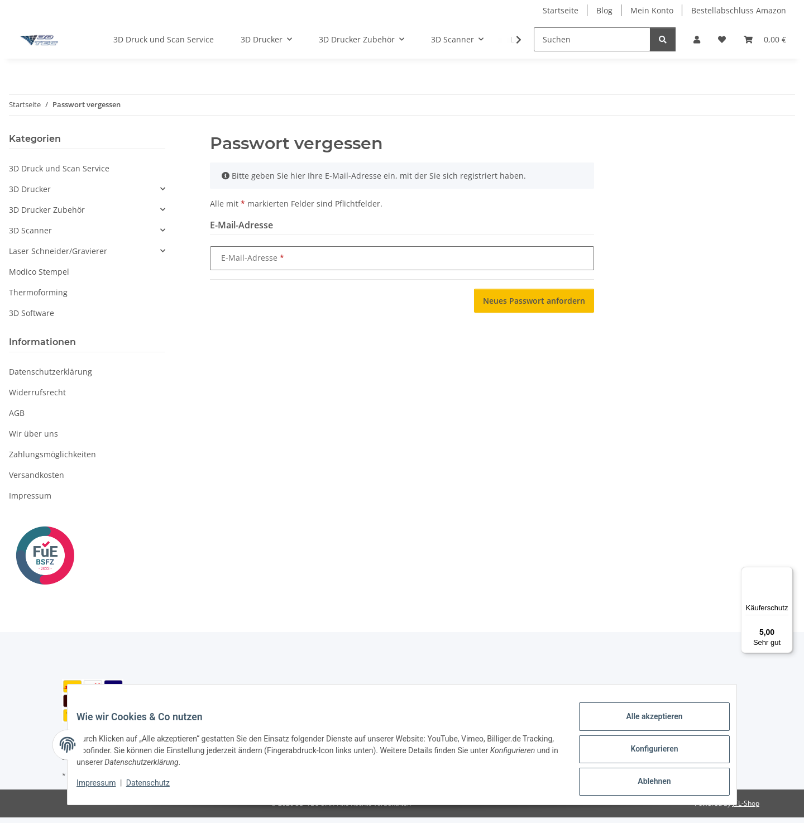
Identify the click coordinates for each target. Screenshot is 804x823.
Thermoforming (38, 292)
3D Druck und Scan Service (59, 168)
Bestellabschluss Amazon (738, 10)
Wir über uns (33, 433)
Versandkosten (36, 475)
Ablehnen (645, 783)
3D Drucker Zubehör (47, 209)
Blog (604, 10)
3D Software (31, 313)
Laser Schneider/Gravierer (58, 251)
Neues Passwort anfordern (534, 300)
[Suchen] (592, 39)
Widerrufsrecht (37, 392)
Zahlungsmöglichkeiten (52, 454)
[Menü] (786, 573)
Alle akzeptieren (645, 725)
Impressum (105, 788)
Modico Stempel (39, 271)
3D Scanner (30, 230)
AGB (17, 413)
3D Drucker (30, 189)
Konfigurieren (645, 754)
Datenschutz (157, 788)
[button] (697, 39)
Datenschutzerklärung (50, 371)
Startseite (560, 10)
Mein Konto (651, 10)
